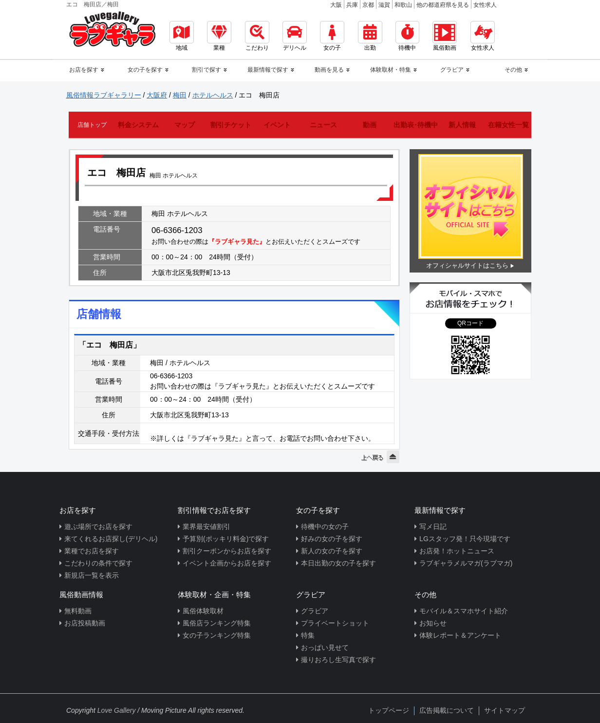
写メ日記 (433, 526)
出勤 (370, 36)
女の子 (332, 36)
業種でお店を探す (91, 551)
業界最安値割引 (206, 526)
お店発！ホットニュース (456, 551)
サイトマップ (504, 710)
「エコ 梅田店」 (109, 345)
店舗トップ (92, 124)
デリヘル (294, 36)
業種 (219, 36)
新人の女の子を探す (331, 551)
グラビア (314, 611)
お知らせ (433, 623)
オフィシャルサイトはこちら (467, 265)
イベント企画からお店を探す (227, 563)
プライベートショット (335, 623)
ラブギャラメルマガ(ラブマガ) (465, 563)
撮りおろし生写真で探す (338, 660)
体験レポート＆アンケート (460, 635)
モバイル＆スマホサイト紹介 (463, 611)
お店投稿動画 (84, 623)
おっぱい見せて (325, 647)
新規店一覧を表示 (91, 575)
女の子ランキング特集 (217, 635)
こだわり (257, 36)
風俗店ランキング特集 (217, 623)
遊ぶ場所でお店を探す (98, 526)
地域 (181, 36)
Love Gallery (116, 710)
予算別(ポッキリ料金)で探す (226, 539)
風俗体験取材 (203, 611)
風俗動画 (444, 36)
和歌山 (403, 4)
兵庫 (352, 4)
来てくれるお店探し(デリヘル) (110, 539)
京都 (368, 4)
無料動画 (78, 611)
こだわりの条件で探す (98, 563)
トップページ (388, 710)
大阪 (336, 4)
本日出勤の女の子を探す (338, 563)
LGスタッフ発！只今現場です (464, 539)
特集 (308, 635)
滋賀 (384, 4)
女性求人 (485, 4)
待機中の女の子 (325, 526)
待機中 (407, 36)
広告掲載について (446, 710)
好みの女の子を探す (331, 539)
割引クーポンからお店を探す (227, 551)
